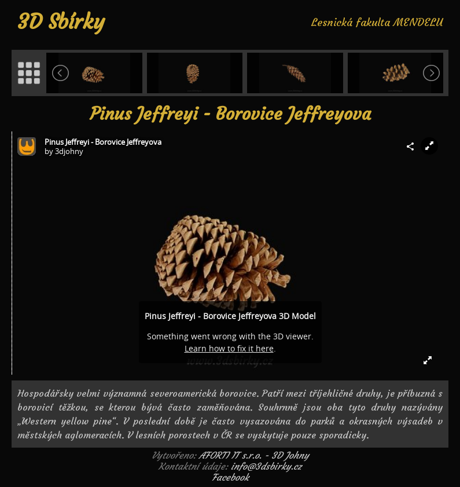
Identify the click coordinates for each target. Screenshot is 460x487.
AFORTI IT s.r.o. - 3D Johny (254, 455)
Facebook (230, 477)
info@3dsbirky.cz (266, 466)
